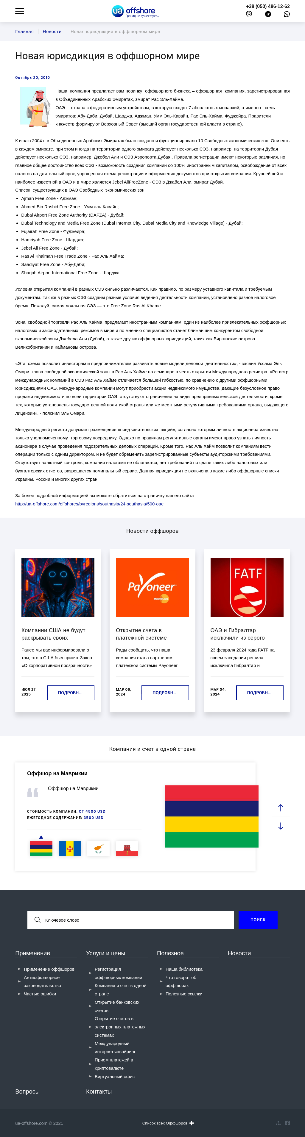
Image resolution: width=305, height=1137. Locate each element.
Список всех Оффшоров (168, 1123)
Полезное (170, 953)
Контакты (99, 1091)
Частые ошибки (40, 993)
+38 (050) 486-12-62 (268, 6)
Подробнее (71, 693)
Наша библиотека (184, 969)
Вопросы (27, 1091)
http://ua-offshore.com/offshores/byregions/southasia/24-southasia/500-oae (89, 503)
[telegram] (268, 15)
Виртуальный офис (115, 1076)
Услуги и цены (105, 953)
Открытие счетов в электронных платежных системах (120, 1027)
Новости (239, 953)
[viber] (249, 15)
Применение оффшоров (49, 969)
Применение (32, 953)
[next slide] (281, 826)
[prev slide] (281, 808)
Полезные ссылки (184, 993)
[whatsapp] (287, 15)
